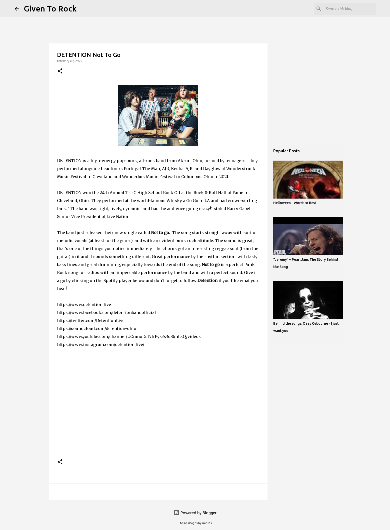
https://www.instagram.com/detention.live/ (100, 344)
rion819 (207, 523)
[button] (60, 71)
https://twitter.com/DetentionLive (90, 320)
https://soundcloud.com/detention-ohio (96, 328)
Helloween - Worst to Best (294, 203)
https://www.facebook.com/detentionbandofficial (106, 312)
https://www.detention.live (84, 304)
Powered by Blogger (195, 513)
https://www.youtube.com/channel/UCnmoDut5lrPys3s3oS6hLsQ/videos (129, 336)
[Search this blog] (350, 9)
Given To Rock (50, 8)
